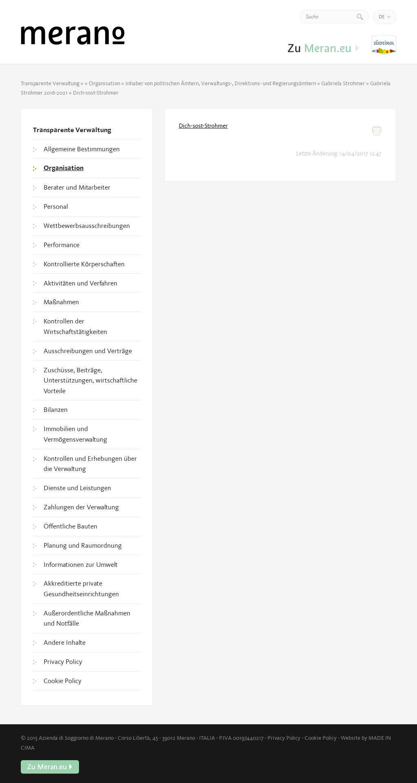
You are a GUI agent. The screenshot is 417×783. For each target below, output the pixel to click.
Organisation (104, 83)
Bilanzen (56, 409)
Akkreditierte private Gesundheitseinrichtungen (81, 588)
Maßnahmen (61, 302)
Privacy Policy (63, 661)
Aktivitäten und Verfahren (80, 283)
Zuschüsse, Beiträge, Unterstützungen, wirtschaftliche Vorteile (90, 380)
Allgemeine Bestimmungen (82, 149)
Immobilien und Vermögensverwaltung (75, 434)
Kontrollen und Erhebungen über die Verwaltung (90, 463)
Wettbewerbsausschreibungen (87, 225)
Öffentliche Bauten (70, 526)
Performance (61, 245)
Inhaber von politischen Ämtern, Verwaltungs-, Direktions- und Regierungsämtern (220, 83)
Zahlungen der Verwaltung (81, 507)
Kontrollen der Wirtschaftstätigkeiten (75, 326)
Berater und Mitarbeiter (77, 187)
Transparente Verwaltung (50, 83)
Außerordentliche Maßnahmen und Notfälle (87, 618)
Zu (383, 45)
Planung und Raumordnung (83, 545)
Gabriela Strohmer (343, 83)
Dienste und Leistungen (77, 488)
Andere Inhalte (65, 642)
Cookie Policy (62, 681)
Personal (56, 206)
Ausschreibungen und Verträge (88, 351)
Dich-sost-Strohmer (203, 125)
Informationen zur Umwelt (81, 564)
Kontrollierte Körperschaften (84, 264)
